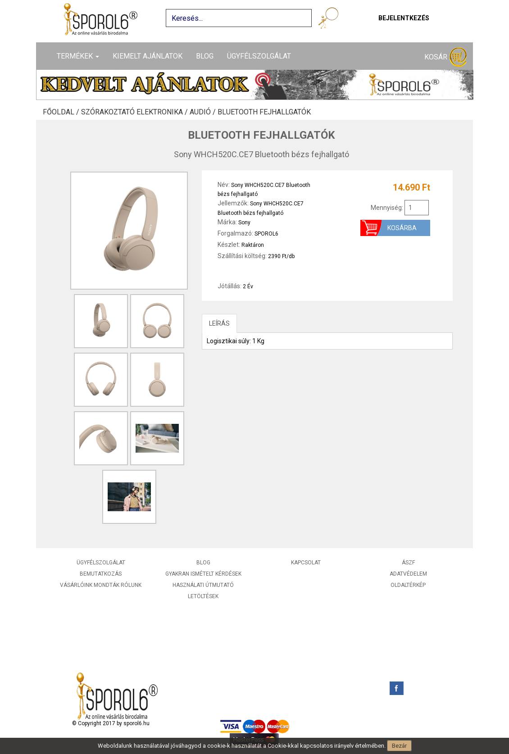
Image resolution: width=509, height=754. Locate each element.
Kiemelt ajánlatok (147, 56)
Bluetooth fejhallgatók (264, 112)
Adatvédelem (408, 574)
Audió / (204, 112)
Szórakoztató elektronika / (135, 112)
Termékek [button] (78, 56)
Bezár (399, 745)
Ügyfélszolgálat (259, 56)
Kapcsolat (306, 562)
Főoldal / (62, 112)
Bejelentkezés (403, 18)
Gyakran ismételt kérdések (203, 574)
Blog (205, 56)
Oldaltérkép (408, 585)
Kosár (445, 57)
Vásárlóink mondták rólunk (100, 585)
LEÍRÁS (219, 323)
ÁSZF (408, 562)
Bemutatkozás (101, 574)
